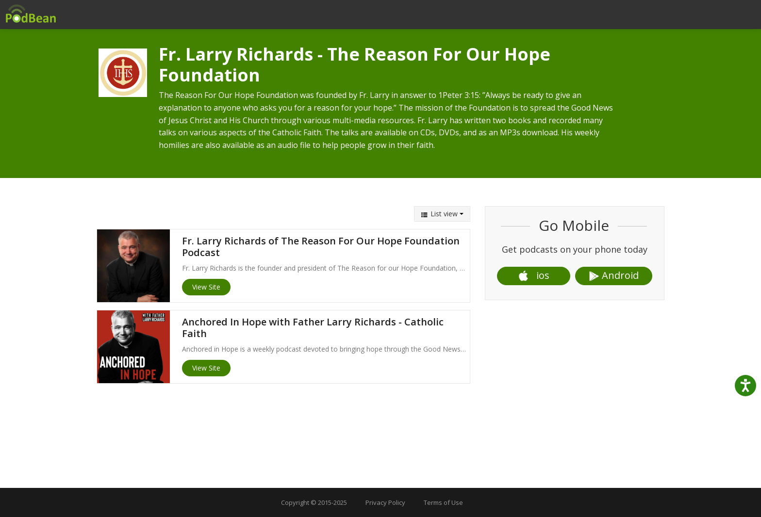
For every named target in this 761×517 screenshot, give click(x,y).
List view (442, 213)
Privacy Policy (385, 502)
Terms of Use (443, 502)
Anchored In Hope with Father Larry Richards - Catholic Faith (313, 327)
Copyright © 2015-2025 (314, 502)
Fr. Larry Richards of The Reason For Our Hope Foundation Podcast (321, 246)
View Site (206, 286)
